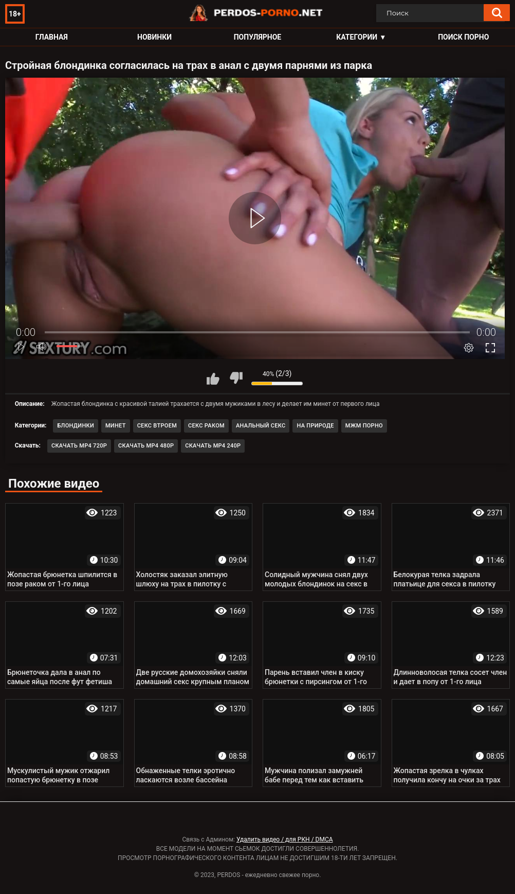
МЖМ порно (364, 425)
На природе (315, 425)
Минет (115, 425)
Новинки (154, 37)
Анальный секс (261, 425)
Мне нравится (213, 378)
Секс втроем (157, 425)
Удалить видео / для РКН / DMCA (284, 839)
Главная (51, 37)
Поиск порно (463, 37)
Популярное (258, 37)
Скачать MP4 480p (146, 445)
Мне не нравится (236, 378)
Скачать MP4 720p (79, 445)
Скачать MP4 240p (213, 445)
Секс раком (206, 425)
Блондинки (75, 425)
